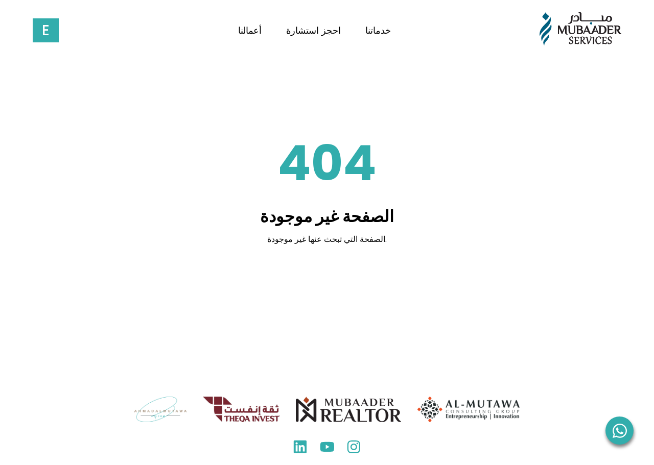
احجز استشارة (313, 31)
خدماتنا (378, 31)
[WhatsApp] (619, 431)
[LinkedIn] (300, 449)
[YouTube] (327, 449)
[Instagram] (353, 449)
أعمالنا (250, 31)
